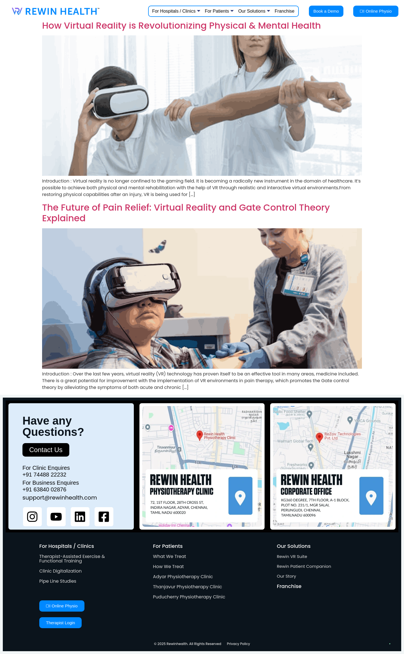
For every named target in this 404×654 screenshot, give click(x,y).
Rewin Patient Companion (304, 566)
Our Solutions (254, 11)
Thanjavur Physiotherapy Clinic (187, 587)
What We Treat (169, 556)
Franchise (284, 11)
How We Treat (168, 566)
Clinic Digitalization (60, 571)
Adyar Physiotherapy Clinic (183, 576)
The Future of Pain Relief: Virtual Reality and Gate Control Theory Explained (186, 212)
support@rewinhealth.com (59, 498)
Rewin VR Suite (292, 556)
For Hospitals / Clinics (176, 11)
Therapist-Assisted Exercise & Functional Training (72, 558)
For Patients (219, 11)
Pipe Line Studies (57, 581)
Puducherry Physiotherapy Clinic (189, 597)
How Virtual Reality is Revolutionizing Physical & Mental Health (181, 25)
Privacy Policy (238, 643)
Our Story (286, 576)
